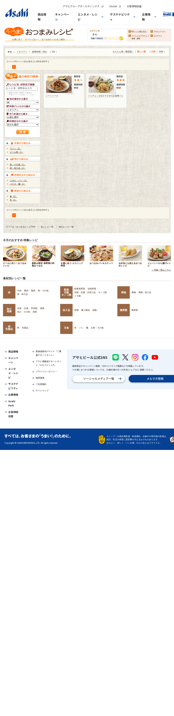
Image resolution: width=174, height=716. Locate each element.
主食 (66, 327)
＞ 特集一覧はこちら (161, 270)
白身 (26, 308)
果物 (123, 292)
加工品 (66, 310)
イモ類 (77, 296)
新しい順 (141, 52)
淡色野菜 (92, 288)
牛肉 (19, 290)
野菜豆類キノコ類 (66, 292)
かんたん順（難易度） (123, 52)
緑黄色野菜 (79, 288)
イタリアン (22, 52)
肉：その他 (43, 290)
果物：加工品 (144, 292)
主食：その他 (97, 328)
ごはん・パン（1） (19, 180)
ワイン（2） (16, 148)
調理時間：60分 (39, 52)
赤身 (19, 308)
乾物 (76, 310)
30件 (161, 52)
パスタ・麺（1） (18, 184)
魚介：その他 (23, 312)
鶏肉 (33, 290)
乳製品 (25, 328)
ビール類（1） (17, 152)
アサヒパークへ (159, 32)
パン (81, 328)
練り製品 (85, 310)
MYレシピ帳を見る (139, 32)
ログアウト (157, 36)
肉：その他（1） (18, 164)
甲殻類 (34, 308)
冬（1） (13, 200)
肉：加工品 (22, 294)
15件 (153, 52)
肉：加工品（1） (18, 168)
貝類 (35, 312)
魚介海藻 (9, 310)
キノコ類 (102, 292)
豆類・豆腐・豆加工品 (85, 292)
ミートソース (51, 96)
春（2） (13, 196)
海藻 (42, 308)
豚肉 (26, 290)
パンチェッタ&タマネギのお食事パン (105, 96)
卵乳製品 (9, 327)
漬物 (94, 310)
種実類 (123, 310)
